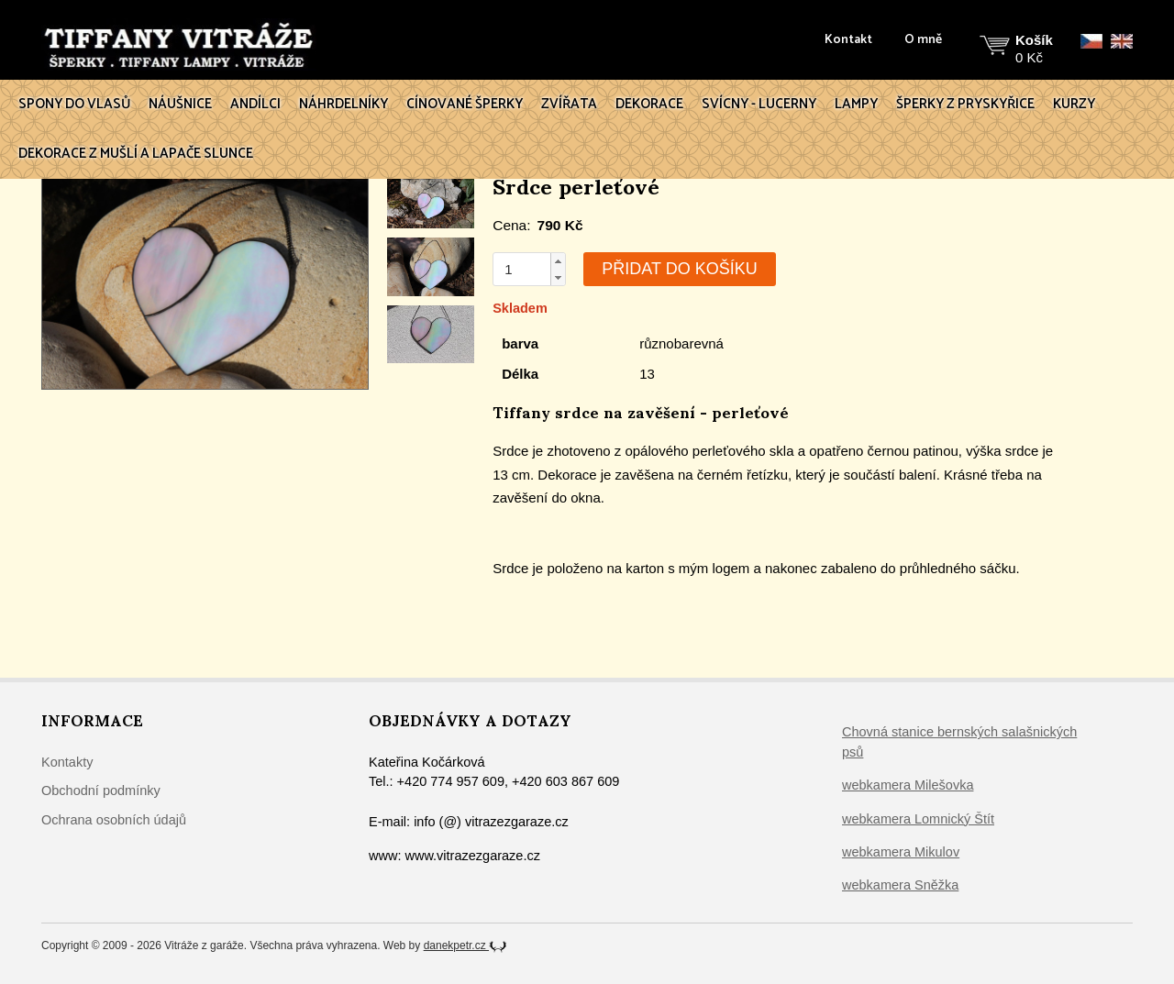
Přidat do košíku (679, 269)
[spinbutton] (522, 269)
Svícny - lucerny (759, 104)
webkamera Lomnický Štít (918, 819)
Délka (520, 373)
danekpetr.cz (465, 945)
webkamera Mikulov (900, 852)
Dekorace (649, 104)
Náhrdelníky (343, 104)
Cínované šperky (464, 104)
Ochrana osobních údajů (113, 820)
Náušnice (180, 104)
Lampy (856, 104)
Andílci (255, 104)
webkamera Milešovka (907, 785)
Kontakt (848, 40)
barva (520, 343)
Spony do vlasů (74, 104)
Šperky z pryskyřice (965, 104)
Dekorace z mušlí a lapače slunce (135, 153)
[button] (557, 261)
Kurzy (1074, 104)
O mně (923, 40)
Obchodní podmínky (101, 790)
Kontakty (67, 762)
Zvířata (569, 104)
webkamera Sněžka (900, 885)
